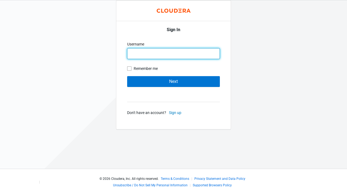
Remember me (146, 68)
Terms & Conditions (175, 179)
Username (136, 44)
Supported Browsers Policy (212, 185)
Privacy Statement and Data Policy (219, 179)
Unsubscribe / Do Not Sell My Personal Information (150, 185)
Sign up (175, 112)
